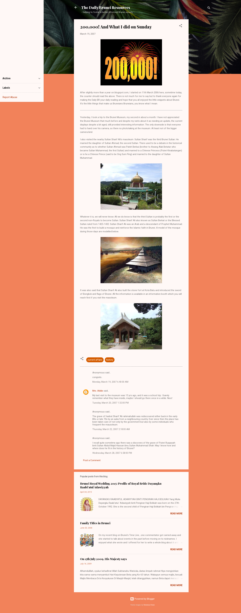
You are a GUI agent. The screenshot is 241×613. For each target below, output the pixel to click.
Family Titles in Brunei (95, 523)
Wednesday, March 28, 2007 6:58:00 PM (112, 453)
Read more (176, 513)
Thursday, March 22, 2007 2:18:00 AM (111, 429)
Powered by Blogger (142, 598)
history (109, 359)
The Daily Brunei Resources (105, 7)
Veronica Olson (149, 605)
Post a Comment (92, 460)
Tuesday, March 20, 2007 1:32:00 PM (110, 402)
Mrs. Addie (97, 390)
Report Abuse (9, 97)
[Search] (209, 8)
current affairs (95, 359)
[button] (180, 26)
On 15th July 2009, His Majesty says (103, 559)
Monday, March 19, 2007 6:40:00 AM (110, 381)
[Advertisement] (201, 65)
